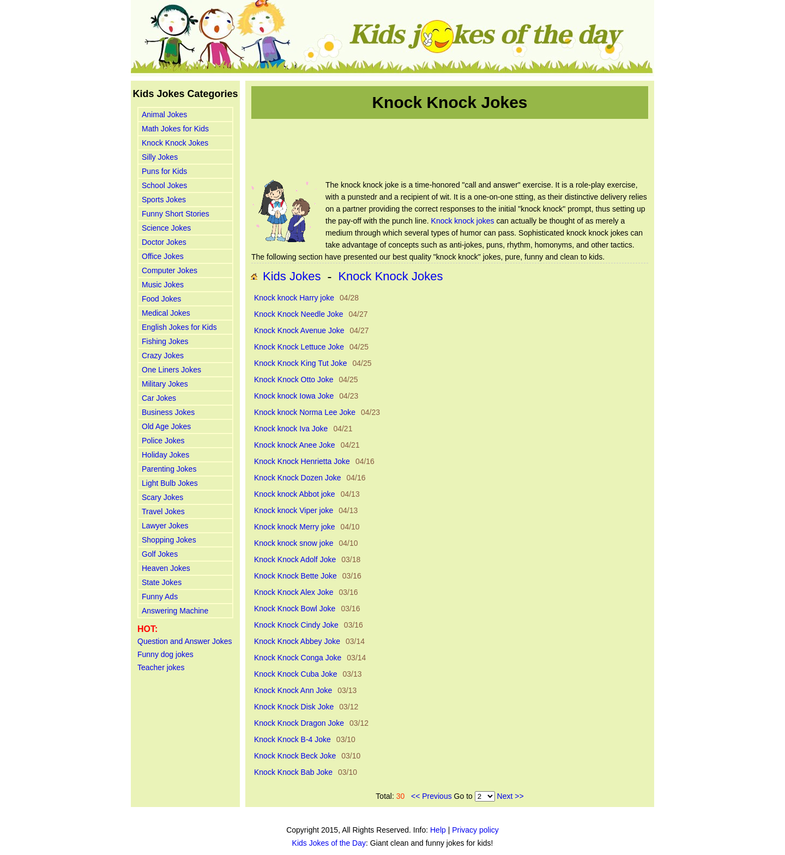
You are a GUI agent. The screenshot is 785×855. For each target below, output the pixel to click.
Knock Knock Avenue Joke (299, 330)
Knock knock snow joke (294, 543)
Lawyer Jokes (165, 525)
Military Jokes (165, 384)
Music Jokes (163, 284)
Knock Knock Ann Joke (293, 690)
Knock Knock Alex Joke (294, 592)
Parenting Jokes (169, 469)
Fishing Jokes (165, 341)
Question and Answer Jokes (184, 641)
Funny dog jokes (165, 654)
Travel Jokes (163, 511)
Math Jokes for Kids (175, 128)
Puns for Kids (164, 171)
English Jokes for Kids (179, 327)
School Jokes (164, 185)
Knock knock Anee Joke (294, 445)
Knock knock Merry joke (294, 526)
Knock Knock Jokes (175, 143)
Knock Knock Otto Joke (294, 379)
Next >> (510, 796)
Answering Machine (175, 610)
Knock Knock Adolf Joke (295, 559)
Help (438, 830)
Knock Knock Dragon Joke (299, 723)
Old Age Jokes (166, 426)
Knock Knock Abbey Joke (297, 641)
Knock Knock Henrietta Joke (302, 461)
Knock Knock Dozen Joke (297, 477)
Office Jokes (163, 256)
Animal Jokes (164, 114)
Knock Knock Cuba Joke (295, 674)
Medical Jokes (166, 313)
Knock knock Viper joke (293, 510)
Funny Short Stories (175, 213)
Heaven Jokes (166, 568)
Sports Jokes (164, 199)
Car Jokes (159, 398)
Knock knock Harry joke (294, 297)
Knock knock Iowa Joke (294, 396)
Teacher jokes (160, 667)
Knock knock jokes (462, 220)
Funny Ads (160, 596)
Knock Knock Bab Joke (293, 772)
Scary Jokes (162, 497)
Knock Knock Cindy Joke (296, 625)
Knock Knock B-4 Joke (292, 739)
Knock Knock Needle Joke (298, 314)
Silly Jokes (160, 157)
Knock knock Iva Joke (291, 428)
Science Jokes (166, 228)
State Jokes (162, 582)
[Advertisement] (449, 148)
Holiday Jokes (165, 454)
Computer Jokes (169, 270)
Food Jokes (161, 298)
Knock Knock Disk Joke (294, 706)
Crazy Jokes (163, 355)
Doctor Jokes (164, 242)
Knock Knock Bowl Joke (294, 608)
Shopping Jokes (169, 539)
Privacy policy (475, 830)
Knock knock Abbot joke (294, 494)
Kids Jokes (292, 276)
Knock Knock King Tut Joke (300, 363)
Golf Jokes (160, 554)
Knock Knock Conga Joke (297, 657)
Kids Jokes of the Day (329, 843)
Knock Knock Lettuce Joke (299, 346)
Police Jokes (163, 440)
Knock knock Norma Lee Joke (304, 412)
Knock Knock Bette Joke (295, 575)
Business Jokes (168, 412)
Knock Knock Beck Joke (295, 755)
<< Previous (431, 796)
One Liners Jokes (171, 369)
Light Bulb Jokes (170, 483)
